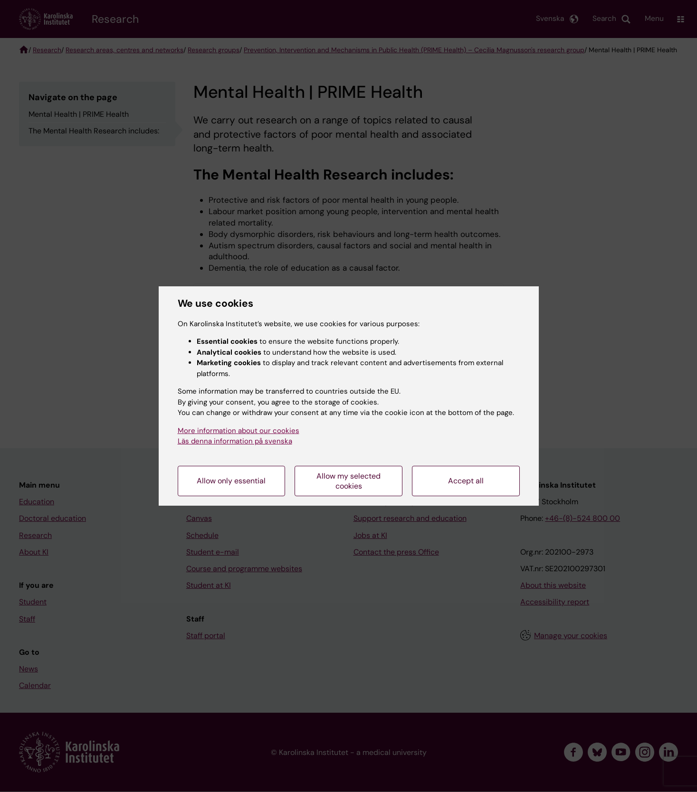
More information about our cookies (238, 430)
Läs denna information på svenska (235, 441)
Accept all (466, 481)
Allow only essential (231, 481)
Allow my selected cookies (348, 481)
